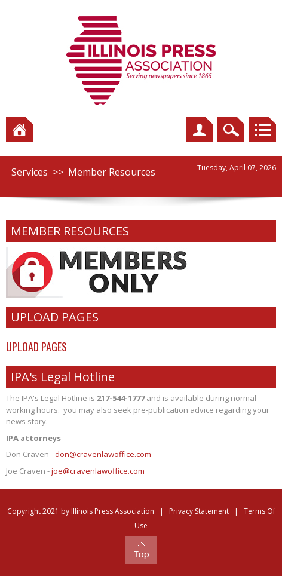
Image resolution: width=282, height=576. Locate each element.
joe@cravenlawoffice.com (98, 470)
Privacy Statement (199, 511)
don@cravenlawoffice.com (103, 454)
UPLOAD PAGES (36, 346)
